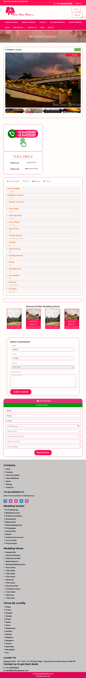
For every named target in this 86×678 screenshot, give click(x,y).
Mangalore (10, 640)
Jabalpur (9, 616)
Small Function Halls (13, 558)
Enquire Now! (43, 452)
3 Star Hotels (10, 570)
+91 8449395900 (63, 3)
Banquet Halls (11, 552)
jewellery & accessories (15, 537)
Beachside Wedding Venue (15, 564)
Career (8, 481)
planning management (14, 525)
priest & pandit (11, 543)
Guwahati (9, 613)
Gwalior (8, 622)
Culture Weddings (57, 22)
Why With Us (18, 27)
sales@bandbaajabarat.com (16, 670)
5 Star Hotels (10, 577)
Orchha (8, 610)
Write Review (15, 372)
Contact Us (32, 27)
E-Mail (14, 354)
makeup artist (11, 522)
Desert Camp (10, 567)
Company (9, 472)
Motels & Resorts (12, 561)
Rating (14, 363)
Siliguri (8, 607)
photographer (11, 528)
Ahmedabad (10, 650)
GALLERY (42, 22)
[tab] (13, 181)
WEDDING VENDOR (28, 22)
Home (8, 469)
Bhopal (8, 619)
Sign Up (77, 15)
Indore (8, 625)
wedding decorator (13, 513)
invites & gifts (11, 531)
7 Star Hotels (10, 574)
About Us (78, 3)
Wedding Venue (11, 22)
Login (76, 9)
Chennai (9, 643)
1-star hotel (10, 598)
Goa (7, 653)
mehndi (8, 534)
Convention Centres (13, 589)
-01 (22, 492)
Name (14, 345)
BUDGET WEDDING (75, 22)
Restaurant (10, 580)
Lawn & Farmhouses (13, 555)
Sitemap (9, 484)
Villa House (10, 595)
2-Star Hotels (10, 592)
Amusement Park (12, 586)
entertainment (11, 519)
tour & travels (11, 540)
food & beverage (12, 510)
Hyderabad (10, 646)
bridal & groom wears (14, 516)
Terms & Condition (13, 475)
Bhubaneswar (10, 628)
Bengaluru (9, 637)
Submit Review (20, 392)
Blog (7, 27)
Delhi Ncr (9, 631)
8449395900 (14, 492)
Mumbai (9, 634)
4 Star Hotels (10, 583)
